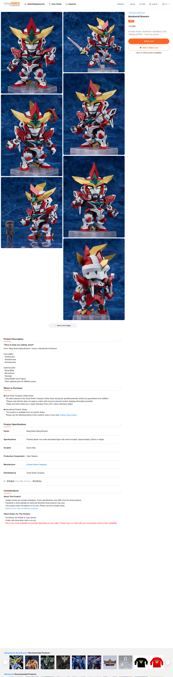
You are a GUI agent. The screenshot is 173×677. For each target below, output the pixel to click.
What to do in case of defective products (22, 508)
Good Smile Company (37, 464)
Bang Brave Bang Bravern (137, 12)
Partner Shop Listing (68, 415)
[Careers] (118, 4)
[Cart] (142, 4)
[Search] (131, 4)
